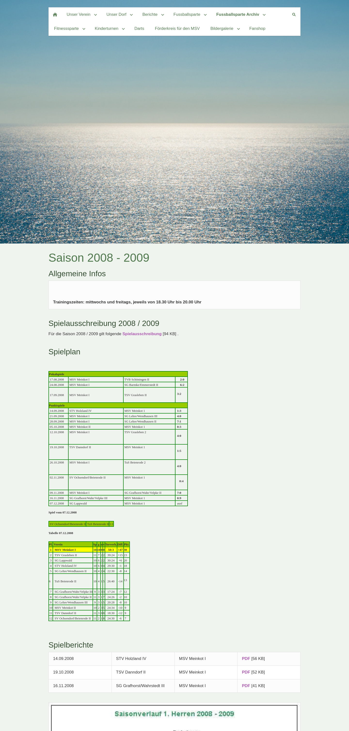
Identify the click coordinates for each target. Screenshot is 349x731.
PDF (246, 658)
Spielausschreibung (142, 334)
